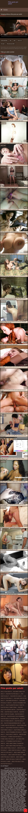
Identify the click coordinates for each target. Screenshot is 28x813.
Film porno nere (5, 807)
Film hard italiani (15, 796)
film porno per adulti (10, 43)
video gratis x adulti (14, 750)
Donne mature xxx (17, 771)
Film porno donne (17, 808)
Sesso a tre (20, 40)
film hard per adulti (12, 700)
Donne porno (4, 784)
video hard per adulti (15, 754)
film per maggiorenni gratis (12, 723)
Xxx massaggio (9, 786)
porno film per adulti (15, 736)
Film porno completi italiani (15, 788)
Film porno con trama (13, 797)
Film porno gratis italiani (18, 774)
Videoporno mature (6, 774)
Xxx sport (2, 43)
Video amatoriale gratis (10, 798)
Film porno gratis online (7, 770)
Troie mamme (21, 798)
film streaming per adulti (14, 732)
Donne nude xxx (8, 792)
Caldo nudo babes (4, 40)
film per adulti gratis (11, 711)
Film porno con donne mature (8, 801)
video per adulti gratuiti (13, 759)
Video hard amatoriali (6, 806)
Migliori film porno (5, 790)
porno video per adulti (8, 739)
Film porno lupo (15, 791)
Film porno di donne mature (17, 789)
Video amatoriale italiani (11, 780)
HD (10, 40)
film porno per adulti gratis (15, 727)
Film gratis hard (11, 802)
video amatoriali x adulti (8, 748)
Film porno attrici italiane (10, 803)
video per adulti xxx (18, 761)
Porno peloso (8, 808)
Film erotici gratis (9, 810)
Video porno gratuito (12, 777)
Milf (14, 40)
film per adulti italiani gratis (10, 718)
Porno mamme (12, 784)
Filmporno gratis (14, 807)
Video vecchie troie (19, 778)
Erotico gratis (21, 773)
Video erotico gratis (15, 779)
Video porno (17, 792)
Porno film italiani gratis (16, 795)
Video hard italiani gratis (18, 783)
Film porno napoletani (10, 794)
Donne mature (8, 804)
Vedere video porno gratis (19, 806)
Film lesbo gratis (5, 795)
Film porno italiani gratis (18, 800)
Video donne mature (20, 810)
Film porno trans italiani (10, 782)
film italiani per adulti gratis (15, 705)
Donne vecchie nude (10, 785)
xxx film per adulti (6, 763)
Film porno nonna (15, 790)
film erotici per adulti (13, 693)
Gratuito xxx (21, 777)
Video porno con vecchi (7, 778)
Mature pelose (17, 772)
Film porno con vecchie (19, 804)
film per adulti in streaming (15, 716)
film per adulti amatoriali (9, 707)
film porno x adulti (7, 730)
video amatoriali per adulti (14, 745)
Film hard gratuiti (18, 770)
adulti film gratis (6, 691)
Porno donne (21, 782)
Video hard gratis (12, 773)
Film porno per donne (13, 809)
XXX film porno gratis (15, 776)
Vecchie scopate (18, 786)
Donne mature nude (6, 783)
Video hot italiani (21, 794)
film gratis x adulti (16, 696)
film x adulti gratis (12, 734)
